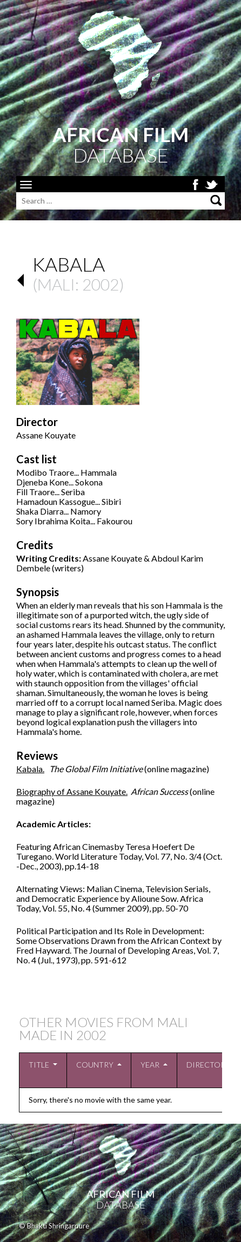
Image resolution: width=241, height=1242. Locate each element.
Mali (56, 284)
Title (39, 1064)
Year (149, 1064)
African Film (120, 1194)
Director (205, 1064)
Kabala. (30, 769)
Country (94, 1064)
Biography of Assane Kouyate (71, 791)
